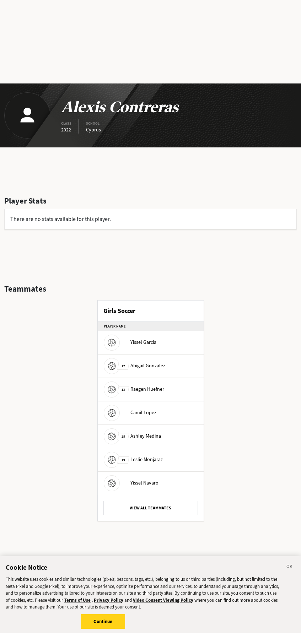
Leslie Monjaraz (133, 459)
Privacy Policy (108, 604)
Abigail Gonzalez (134, 365)
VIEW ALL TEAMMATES (150, 508)
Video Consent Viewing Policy (163, 604)
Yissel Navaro (131, 483)
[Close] (289, 571)
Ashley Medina (132, 436)
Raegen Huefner (134, 389)
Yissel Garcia (130, 342)
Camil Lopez (130, 412)
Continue (102, 625)
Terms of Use (77, 604)
